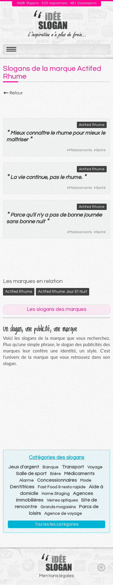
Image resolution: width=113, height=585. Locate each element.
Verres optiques (62, 500)
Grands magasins (58, 507)
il (34, 215)
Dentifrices (22, 486)
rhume (63, 133)
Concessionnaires (57, 480)
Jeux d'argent (23, 467)
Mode (85, 480)
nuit (40, 221)
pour (78, 133)
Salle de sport (31, 473)
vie (21, 177)
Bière (55, 474)
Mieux (17, 133)
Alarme (26, 480)
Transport (73, 467)
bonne (75, 215)
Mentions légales (56, 576)
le (52, 133)
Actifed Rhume (92, 125)
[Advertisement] (56, 105)
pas (54, 177)
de (63, 215)
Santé (101, 150)
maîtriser (17, 139)
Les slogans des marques (56, 309)
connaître (37, 133)
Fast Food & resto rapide (62, 487)
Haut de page (101, 567)
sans (12, 221)
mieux (92, 133)
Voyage (94, 467)
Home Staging (56, 494)
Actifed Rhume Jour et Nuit (62, 291)
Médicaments (80, 150)
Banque (50, 467)
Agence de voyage (63, 513)
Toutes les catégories (56, 524)
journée (93, 215)
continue (36, 177)
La (13, 177)
